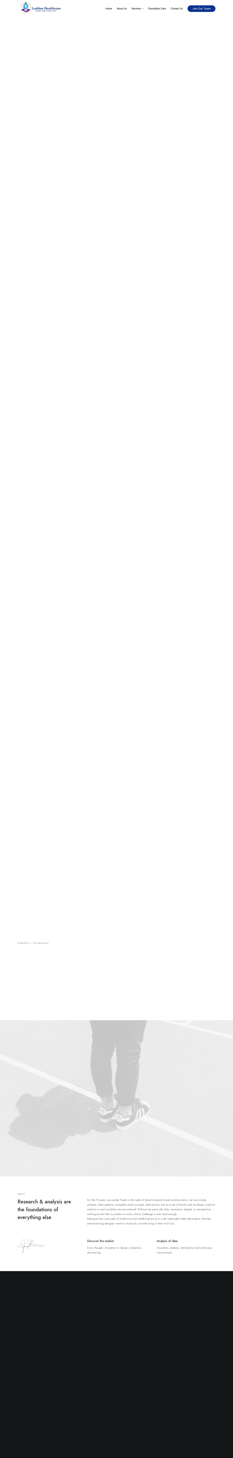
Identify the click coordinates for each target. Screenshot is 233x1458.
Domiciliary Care (157, 8)
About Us (122, 8)
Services (137, 8)
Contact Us (177, 8)
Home (109, 8)
